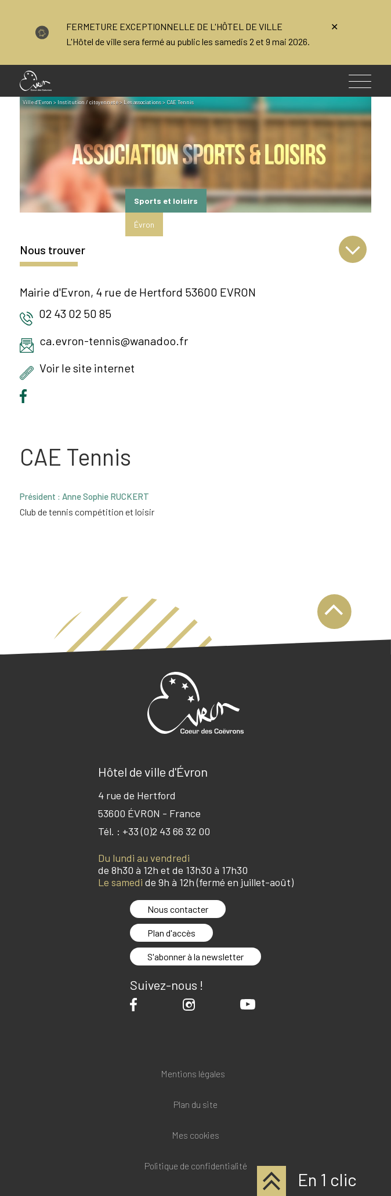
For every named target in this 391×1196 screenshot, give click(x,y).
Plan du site (195, 1105)
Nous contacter (177, 909)
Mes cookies (195, 1135)
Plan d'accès (171, 932)
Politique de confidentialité (195, 1166)
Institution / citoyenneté (87, 102)
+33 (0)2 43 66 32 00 (166, 831)
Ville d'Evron (37, 102)
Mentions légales (193, 1074)
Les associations (142, 102)
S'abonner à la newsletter (195, 956)
